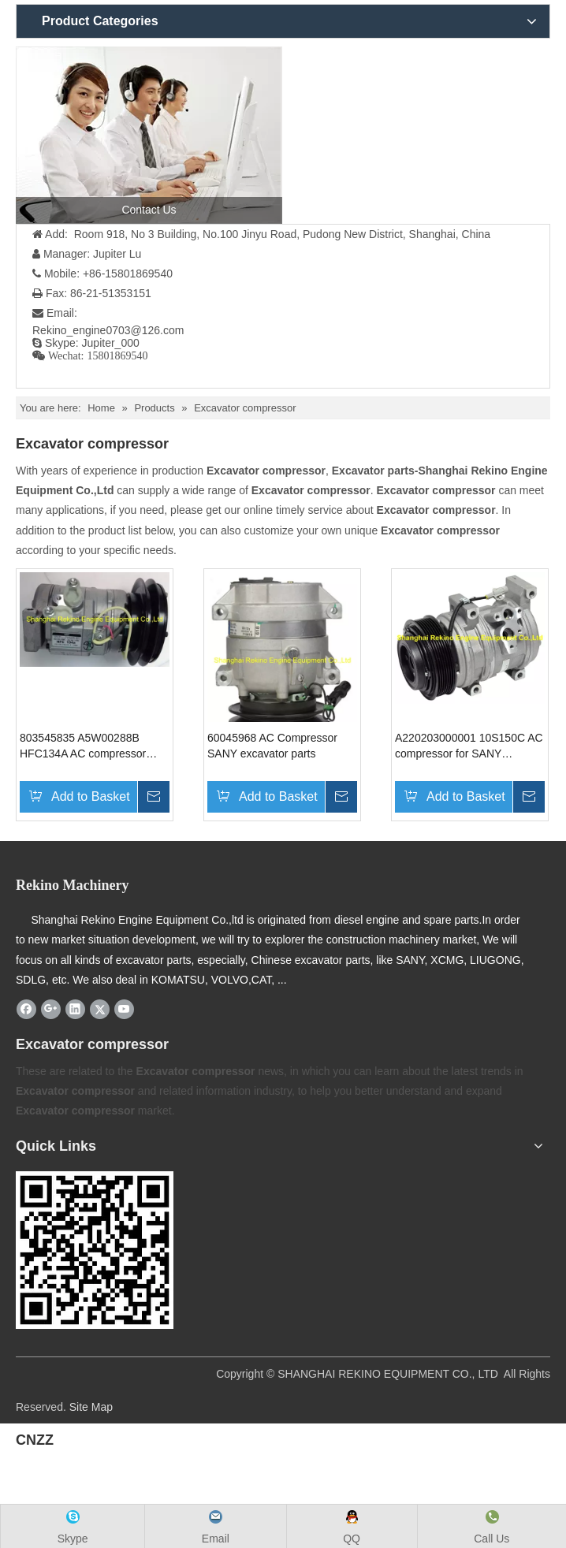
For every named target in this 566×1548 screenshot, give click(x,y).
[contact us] (149, 135)
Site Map (91, 1407)
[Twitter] (100, 1009)
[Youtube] (124, 1009)
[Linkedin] (75, 1009)
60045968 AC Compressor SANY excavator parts (272, 745)
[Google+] (51, 1009)
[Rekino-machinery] (94, 1250)
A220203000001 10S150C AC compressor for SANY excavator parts (469, 746)
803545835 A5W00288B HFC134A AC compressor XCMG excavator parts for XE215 (83, 746)
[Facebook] (26, 1009)
